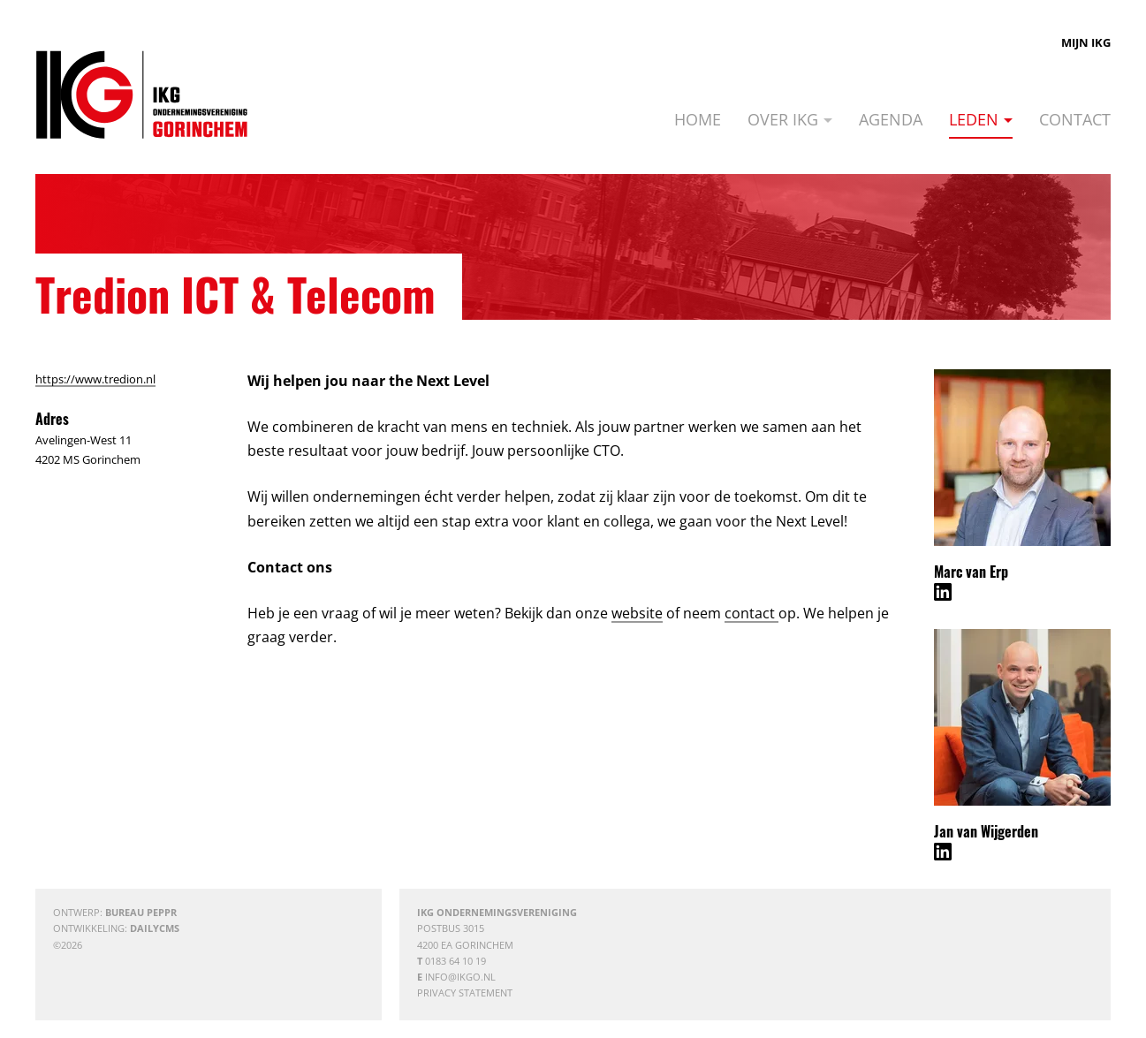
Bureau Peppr (141, 912)
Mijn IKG (1086, 42)
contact (751, 613)
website (637, 613)
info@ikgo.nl (460, 976)
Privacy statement (464, 992)
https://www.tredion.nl (95, 379)
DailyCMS (154, 928)
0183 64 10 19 (455, 960)
